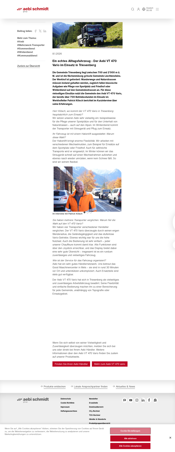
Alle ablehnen (130, 438)
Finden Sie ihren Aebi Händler (71, 366)
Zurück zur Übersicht (28, 68)
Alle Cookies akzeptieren (130, 446)
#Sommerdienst (26, 50)
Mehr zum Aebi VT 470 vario (109, 366)
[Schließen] (170, 437)
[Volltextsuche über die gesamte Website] (132, 10)
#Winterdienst (25, 54)
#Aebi (20, 43)
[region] (87, 438)
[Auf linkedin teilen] (45, 32)
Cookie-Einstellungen (130, 430)
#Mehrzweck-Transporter (31, 47)
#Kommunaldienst (27, 57)
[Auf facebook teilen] (35, 32)
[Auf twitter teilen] (40, 32)
